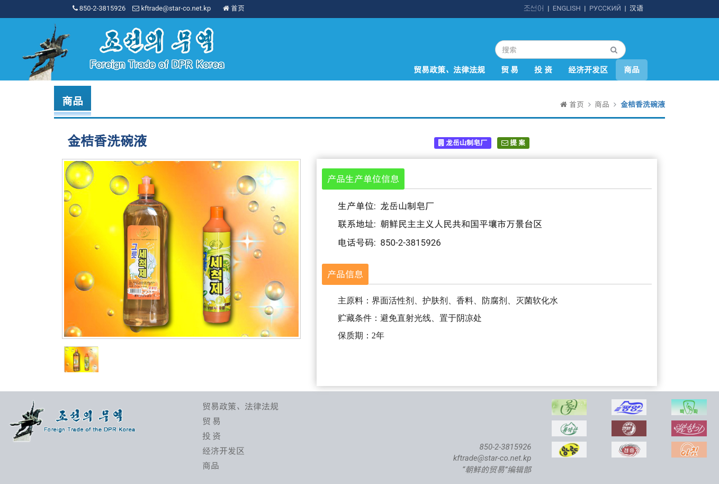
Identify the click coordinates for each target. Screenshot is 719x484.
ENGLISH (567, 8)
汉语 (636, 8)
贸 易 (510, 70)
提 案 (513, 143)
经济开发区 (588, 70)
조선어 (534, 8)
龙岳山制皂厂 (462, 143)
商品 (632, 70)
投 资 (543, 70)
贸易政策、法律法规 (449, 70)
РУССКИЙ (605, 8)
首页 (234, 8)
